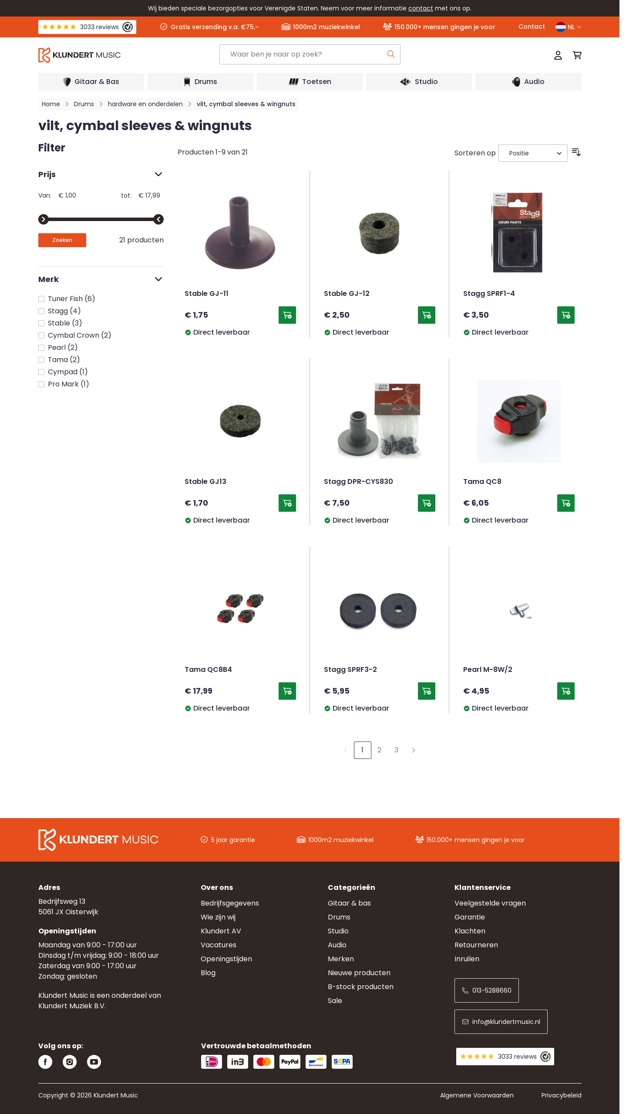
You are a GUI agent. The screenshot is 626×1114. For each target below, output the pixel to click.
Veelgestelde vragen (490, 903)
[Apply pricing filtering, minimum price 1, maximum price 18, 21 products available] (62, 240)
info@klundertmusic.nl (501, 1021)
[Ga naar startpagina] (128, 55)
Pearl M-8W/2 (487, 670)
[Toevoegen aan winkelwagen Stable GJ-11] (287, 315)
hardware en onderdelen (145, 104)
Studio (338, 931)
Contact (531, 26)
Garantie (469, 917)
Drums (84, 104)
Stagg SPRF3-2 (350, 670)
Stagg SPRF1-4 (489, 294)
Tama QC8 (482, 482)
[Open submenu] (91, 82)
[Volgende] (413, 750)
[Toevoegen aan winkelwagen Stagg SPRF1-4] (566, 315)
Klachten (469, 931)
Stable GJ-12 (347, 294)
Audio (337, 945)
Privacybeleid (562, 1095)
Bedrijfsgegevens (230, 903)
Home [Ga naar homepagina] (51, 104)
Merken (341, 959)
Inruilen (466, 959)
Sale (335, 1001)
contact (420, 8)
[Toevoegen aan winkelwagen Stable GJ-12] (426, 315)
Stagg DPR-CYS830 (358, 482)
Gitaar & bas (349, 903)
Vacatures (218, 945)
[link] (345, 750)
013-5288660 (487, 990)
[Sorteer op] (533, 153)
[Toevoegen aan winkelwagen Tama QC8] (566, 503)
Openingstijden (226, 959)
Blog (208, 973)
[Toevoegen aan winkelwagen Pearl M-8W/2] (566, 691)
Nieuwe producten (359, 973)
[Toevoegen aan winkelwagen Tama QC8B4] (287, 691)
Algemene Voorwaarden (477, 1095)
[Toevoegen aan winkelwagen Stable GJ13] (287, 503)
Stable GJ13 (205, 482)
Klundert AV (221, 931)
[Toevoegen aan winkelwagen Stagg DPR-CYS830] (426, 503)
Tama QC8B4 (208, 670)
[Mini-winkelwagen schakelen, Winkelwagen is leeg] (575, 55)
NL (568, 27)
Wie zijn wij (218, 917)
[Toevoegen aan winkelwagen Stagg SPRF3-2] (426, 691)
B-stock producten (361, 987)
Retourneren (476, 945)
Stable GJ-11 (207, 294)
